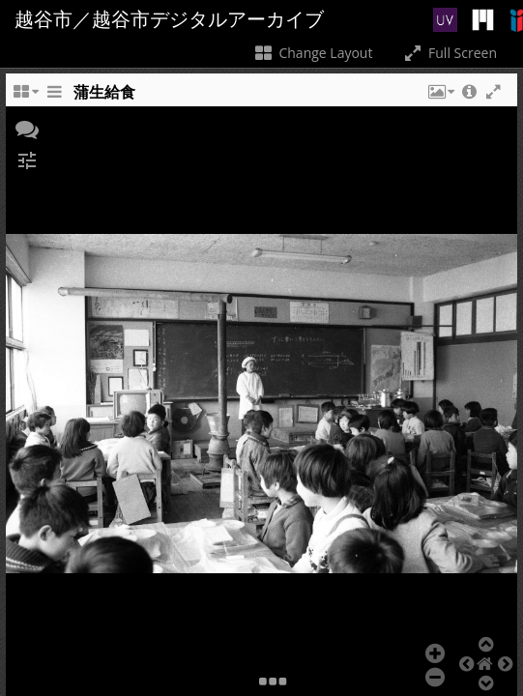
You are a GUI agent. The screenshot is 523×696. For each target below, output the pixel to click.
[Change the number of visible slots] (25, 96)
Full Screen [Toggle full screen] (449, 53)
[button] (439, 96)
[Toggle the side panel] (54, 96)
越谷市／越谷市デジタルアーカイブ (169, 19)
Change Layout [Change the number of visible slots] (312, 53)
